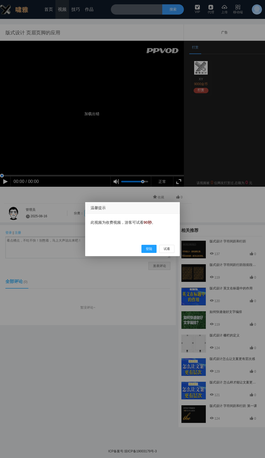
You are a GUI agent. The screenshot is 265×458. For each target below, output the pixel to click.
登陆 (149, 249)
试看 (167, 249)
